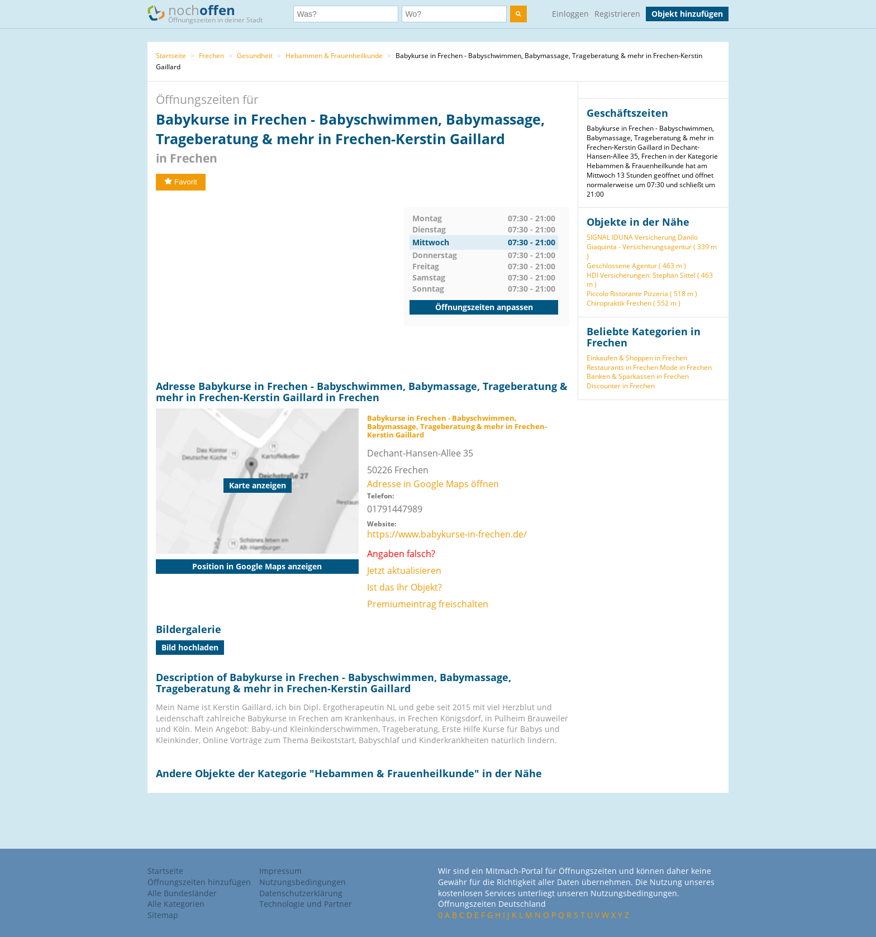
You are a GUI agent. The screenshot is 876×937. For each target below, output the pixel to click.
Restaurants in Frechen (622, 367)
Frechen (211, 55)
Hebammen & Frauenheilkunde (334, 55)
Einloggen (570, 13)
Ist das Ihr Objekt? (404, 587)
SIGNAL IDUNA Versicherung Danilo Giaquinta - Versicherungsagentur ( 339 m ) (652, 246)
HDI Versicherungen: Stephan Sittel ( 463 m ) (650, 279)
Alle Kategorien (175, 903)
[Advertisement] (280, 285)
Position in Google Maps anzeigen (257, 566)
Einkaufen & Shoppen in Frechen (637, 358)
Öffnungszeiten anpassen (484, 307)
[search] (518, 14)
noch (210, 13)
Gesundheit (255, 55)
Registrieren (617, 13)
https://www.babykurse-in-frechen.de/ (447, 534)
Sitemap (162, 915)
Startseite (171, 55)
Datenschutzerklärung (300, 893)
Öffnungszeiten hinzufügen (199, 882)
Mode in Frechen (686, 367)
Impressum (280, 870)
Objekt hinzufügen (687, 13)
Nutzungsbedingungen (302, 882)
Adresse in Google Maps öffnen (433, 484)
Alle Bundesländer (182, 893)
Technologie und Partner (305, 903)
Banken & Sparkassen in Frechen (638, 376)
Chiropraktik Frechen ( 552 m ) (633, 303)
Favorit (180, 182)
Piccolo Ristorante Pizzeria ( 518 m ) (642, 293)
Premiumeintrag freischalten (427, 604)
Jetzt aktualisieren (404, 570)
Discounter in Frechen (621, 386)
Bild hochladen (189, 647)
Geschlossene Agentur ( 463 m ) (636, 265)
